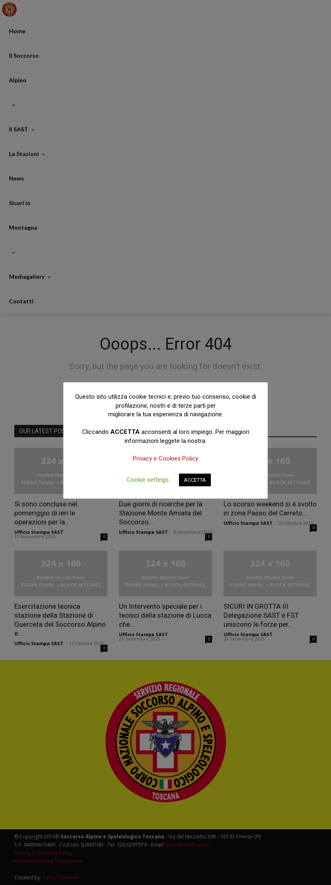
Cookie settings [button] (148, 479)
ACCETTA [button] (195, 480)
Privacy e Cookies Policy (165, 458)
